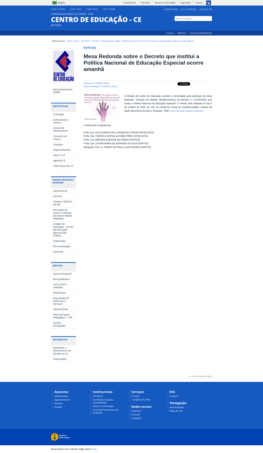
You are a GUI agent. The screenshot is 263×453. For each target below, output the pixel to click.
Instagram (210, 25)
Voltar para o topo (202, 376)
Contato (169, 33)
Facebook (206, 25)
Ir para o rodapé (110, 9)
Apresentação (61, 396)
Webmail (181, 33)
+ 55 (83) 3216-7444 (140, 399)
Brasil (61, 2)
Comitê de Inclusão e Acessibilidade (103, 401)
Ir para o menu (77, 9)
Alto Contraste (188, 9)
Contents (85, 41)
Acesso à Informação (103, 406)
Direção (58, 407)
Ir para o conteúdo (59, 9)
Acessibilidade (171, 9)
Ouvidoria (98, 396)
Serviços (59, 403)
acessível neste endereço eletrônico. (187, 111)
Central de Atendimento (201, 33)
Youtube (135, 414)
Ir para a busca (93, 9)
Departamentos (62, 399)
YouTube (202, 25)
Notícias (95, 41)
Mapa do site (205, 9)
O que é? (174, 396)
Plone (94, 449)
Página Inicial (73, 41)
